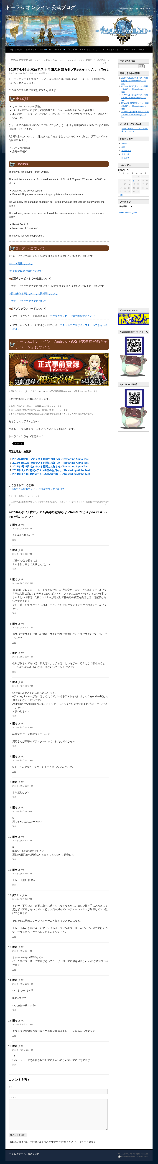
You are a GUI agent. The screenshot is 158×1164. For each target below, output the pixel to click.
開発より (125, 158)
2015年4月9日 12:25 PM (22, 760)
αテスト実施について (21, 263)
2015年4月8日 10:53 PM (22, 628)
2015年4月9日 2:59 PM (22, 874)
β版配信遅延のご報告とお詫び (26, 271)
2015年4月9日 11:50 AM (22, 727)
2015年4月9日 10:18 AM (22, 686)
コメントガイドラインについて (114, 49)
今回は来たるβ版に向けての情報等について (33, 293)
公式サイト (31, 49)
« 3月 (120, 195)
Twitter (42, 49)
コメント (12, 1097)
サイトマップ (138, 49)
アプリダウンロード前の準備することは (72, 316)
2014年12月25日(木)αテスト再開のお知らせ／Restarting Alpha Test (51, 470)
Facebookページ (56, 49)
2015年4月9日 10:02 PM (22, 984)
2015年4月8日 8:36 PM (22, 554)
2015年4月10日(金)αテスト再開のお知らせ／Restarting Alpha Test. (50, 462)
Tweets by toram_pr (126, 212)
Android (125, 143)
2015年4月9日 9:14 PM (22, 951)
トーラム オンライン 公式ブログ (40, 7)
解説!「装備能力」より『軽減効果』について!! (38, 489)
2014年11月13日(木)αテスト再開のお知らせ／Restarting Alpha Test (51, 474)
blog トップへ (16, 49)
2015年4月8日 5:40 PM (22, 528)
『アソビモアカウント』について (82, 49)
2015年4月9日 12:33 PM (22, 786)
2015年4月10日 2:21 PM (22, 1050)
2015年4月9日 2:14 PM (22, 841)
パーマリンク (33, 496)
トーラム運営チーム (42, 73)
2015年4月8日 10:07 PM (22, 583)
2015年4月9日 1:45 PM (22, 811)
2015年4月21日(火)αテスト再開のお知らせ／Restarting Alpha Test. (50, 459)
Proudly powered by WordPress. (134, 1157)
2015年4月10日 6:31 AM (22, 1024)
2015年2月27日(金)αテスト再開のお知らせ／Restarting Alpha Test (50, 466)
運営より (23, 496)
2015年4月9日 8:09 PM (22, 899)
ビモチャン (126, 151)
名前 (10, 1087)
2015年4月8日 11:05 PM (22, 657)
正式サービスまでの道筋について (27, 301)
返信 (14, 540)
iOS (123, 147)
